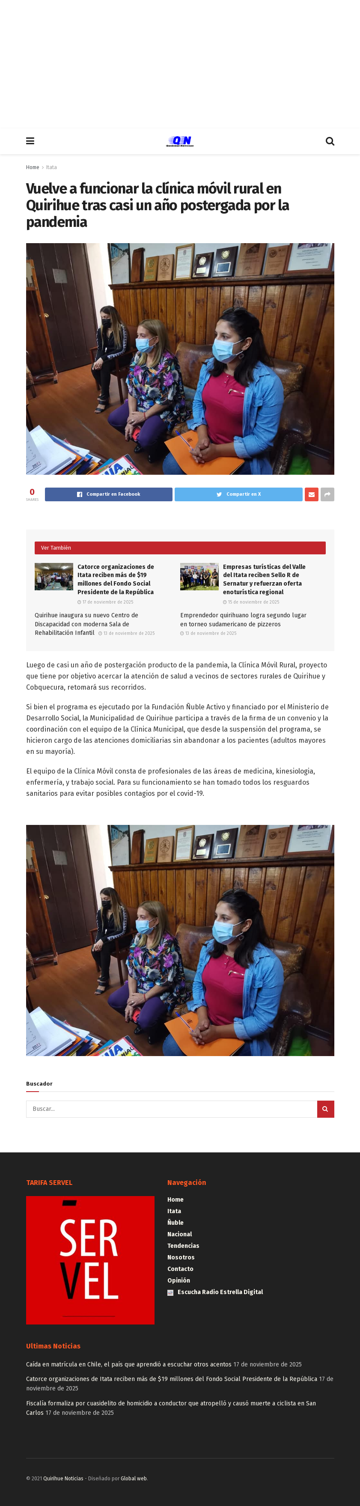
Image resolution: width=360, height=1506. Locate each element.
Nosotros (181, 1257)
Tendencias (183, 1246)
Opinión (178, 1280)
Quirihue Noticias (63, 1479)
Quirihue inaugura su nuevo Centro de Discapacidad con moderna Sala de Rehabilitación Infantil (86, 624)
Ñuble (175, 1222)
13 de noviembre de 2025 (126, 633)
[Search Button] (325, 1109)
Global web (134, 1479)
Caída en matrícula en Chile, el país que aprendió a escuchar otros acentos (129, 1364)
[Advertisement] (180, 64)
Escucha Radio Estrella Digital (215, 1292)
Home (32, 167)
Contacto (180, 1269)
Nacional (179, 1234)
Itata (51, 167)
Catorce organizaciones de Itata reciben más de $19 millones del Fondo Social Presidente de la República (171, 1379)
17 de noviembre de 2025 (105, 602)
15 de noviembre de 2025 (251, 602)
